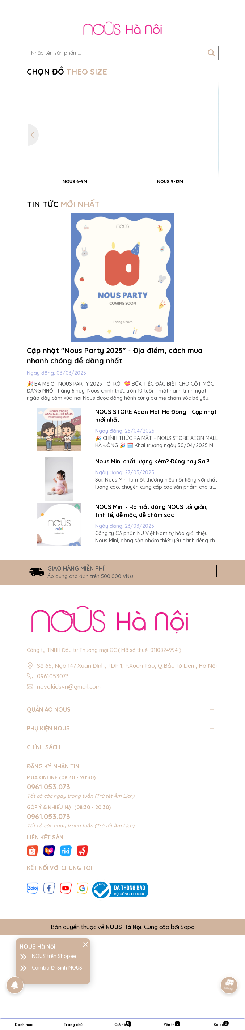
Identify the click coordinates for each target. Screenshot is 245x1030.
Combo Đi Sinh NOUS (57, 968)
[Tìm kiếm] (211, 52)
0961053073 (53, 781)
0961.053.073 (48, 892)
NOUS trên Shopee (54, 956)
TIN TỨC (63, 310)
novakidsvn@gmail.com (69, 792)
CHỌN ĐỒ (67, 72)
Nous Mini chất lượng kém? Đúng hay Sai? (152, 567)
